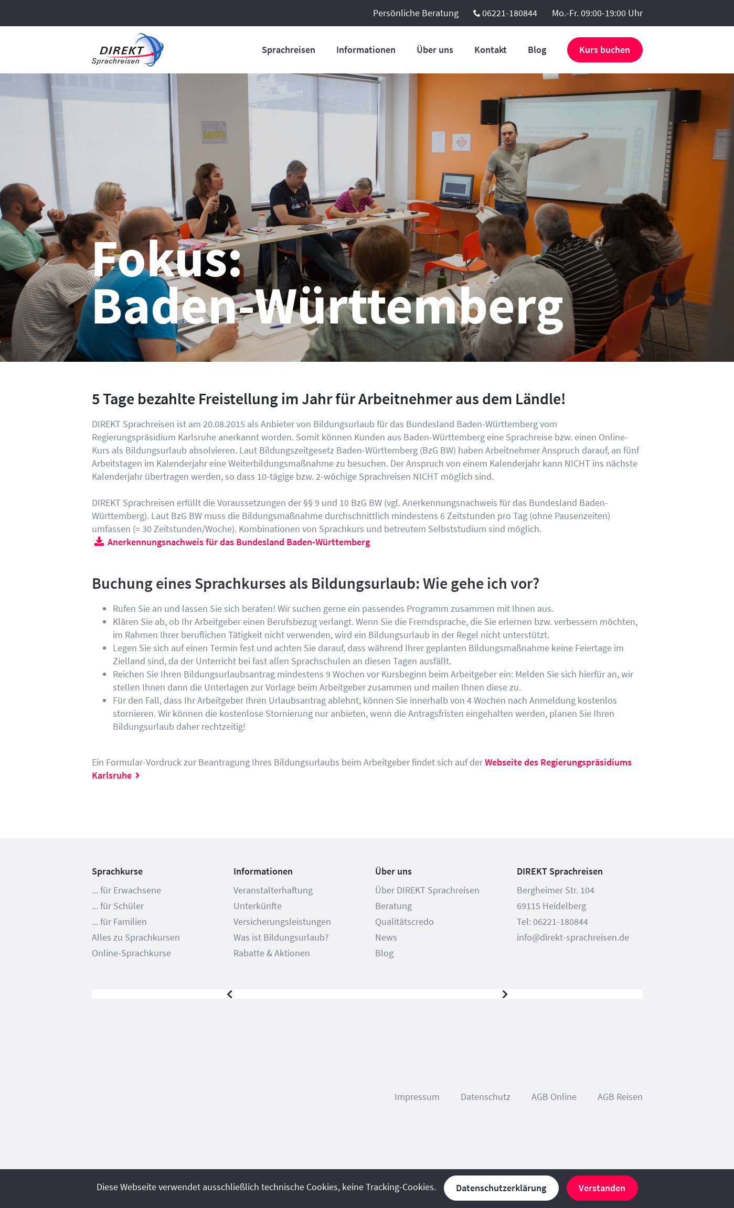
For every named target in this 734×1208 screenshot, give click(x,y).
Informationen (366, 50)
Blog (537, 50)
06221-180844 (509, 13)
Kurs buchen (604, 50)
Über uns (435, 50)
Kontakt (490, 50)
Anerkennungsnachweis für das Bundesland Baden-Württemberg (239, 542)
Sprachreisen (288, 50)
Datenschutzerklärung (501, 1188)
